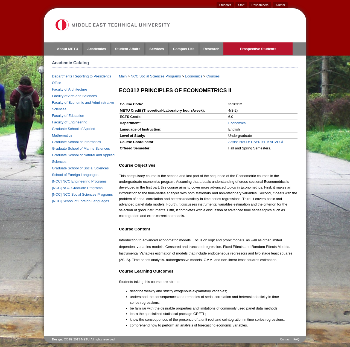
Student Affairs (128, 49)
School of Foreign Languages (75, 175)
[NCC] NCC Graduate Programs (77, 188)
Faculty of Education (68, 116)
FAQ (296, 339)
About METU (67, 49)
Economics (193, 76)
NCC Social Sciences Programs (156, 76)
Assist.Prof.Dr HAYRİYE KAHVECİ (255, 142)
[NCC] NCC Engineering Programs (79, 181)
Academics (96, 49)
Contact (285, 339)
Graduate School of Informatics (76, 142)
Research (211, 49)
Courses (213, 76)
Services (156, 49)
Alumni (280, 5)
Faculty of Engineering (69, 122)
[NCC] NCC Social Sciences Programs (82, 194)
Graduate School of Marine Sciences (81, 148)
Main (123, 76)
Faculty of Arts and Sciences (74, 96)
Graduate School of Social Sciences (80, 168)
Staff (241, 5)
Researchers (260, 5)
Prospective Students (258, 49)
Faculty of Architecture (69, 89)
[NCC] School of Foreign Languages (80, 201)
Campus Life (183, 49)
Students (225, 5)
